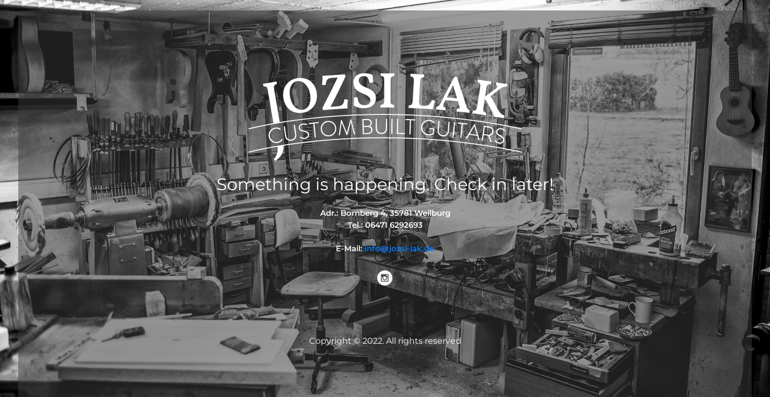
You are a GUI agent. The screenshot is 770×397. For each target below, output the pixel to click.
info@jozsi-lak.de (399, 248)
